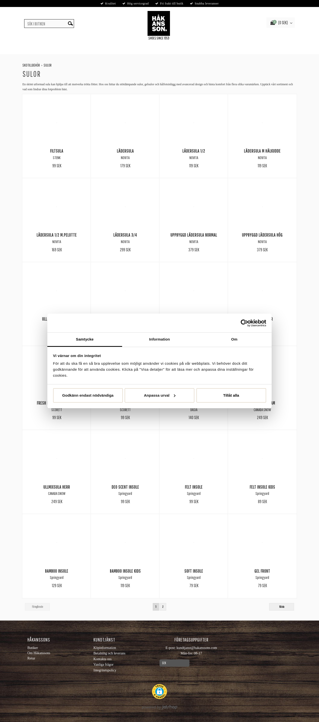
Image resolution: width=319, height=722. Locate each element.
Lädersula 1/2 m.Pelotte (57, 234)
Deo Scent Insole (125, 486)
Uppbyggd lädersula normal (193, 234)
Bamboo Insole (56, 570)
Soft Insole (193, 570)
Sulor (48, 65)
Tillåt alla (231, 395)
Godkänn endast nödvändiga (88, 395)
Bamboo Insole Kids (125, 570)
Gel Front (262, 570)
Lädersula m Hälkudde (262, 150)
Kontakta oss (102, 659)
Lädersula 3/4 (125, 234)
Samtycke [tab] (85, 339)
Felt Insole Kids (262, 486)
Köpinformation (104, 648)
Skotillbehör (31, 65)
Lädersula (125, 150)
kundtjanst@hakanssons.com (196, 648)
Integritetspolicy (104, 670)
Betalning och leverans (109, 653)
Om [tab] (234, 339)
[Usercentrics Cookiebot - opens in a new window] (244, 323)
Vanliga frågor (103, 664)
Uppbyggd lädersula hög (262, 234)
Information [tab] (159, 339)
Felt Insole (194, 486)
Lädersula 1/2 (193, 150)
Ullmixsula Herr (56, 486)
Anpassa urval (159, 395)
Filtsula (56, 150)
